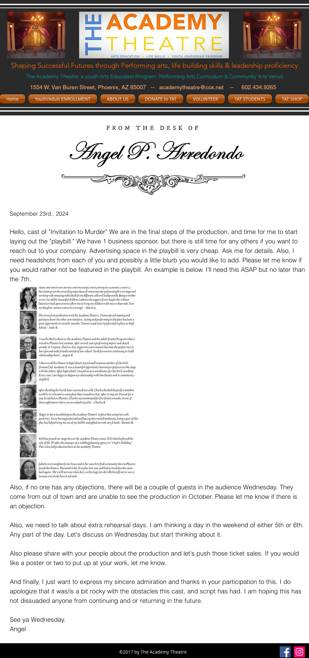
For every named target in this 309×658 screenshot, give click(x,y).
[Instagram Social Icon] (299, 651)
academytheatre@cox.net (191, 87)
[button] (63, 98)
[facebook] (285, 651)
